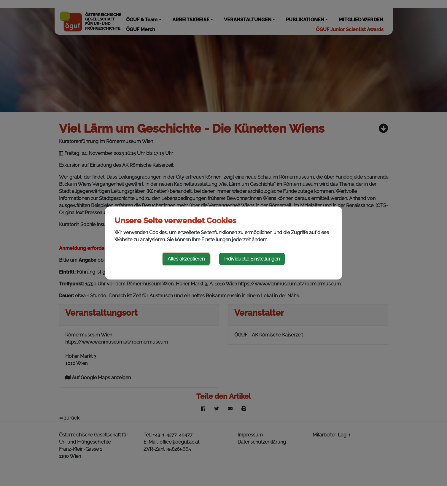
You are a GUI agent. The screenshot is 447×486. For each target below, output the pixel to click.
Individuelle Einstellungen (252, 259)
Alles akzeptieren (186, 259)
